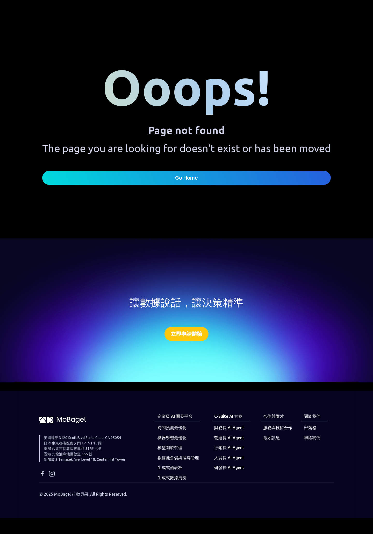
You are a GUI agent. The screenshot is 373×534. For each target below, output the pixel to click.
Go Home (186, 178)
